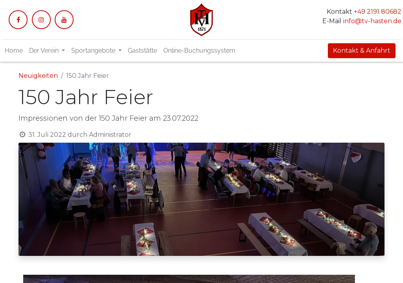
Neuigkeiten (38, 75)
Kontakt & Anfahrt (361, 50)
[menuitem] (14, 51)
